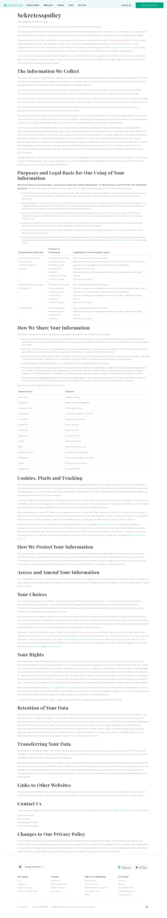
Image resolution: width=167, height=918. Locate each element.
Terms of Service (125, 47)
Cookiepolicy (125, 895)
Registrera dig (149, 5)
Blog (87, 895)
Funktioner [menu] (32, 5)
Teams (60, 5)
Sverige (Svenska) (34, 867)
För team (55, 891)
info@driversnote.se (60, 907)
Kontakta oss (91, 884)
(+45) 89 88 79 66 (39, 907)
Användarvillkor (126, 887)
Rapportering (58, 887)
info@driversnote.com (78, 639)
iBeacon (48, 5)
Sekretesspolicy (126, 891)
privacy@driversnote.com (48, 646)
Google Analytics (105, 524)
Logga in (126, 5)
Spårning (56, 881)
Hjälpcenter (91, 881)
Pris (71, 5)
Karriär (121, 884)
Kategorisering (59, 884)
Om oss (82, 5)
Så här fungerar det (27, 891)
